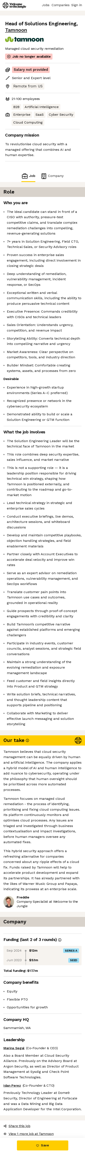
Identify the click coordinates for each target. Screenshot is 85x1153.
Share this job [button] (16, 1126)
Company (52, 175)
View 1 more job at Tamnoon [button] (28, 1134)
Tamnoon (16, 30)
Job (28, 175)
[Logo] (14, 5)
